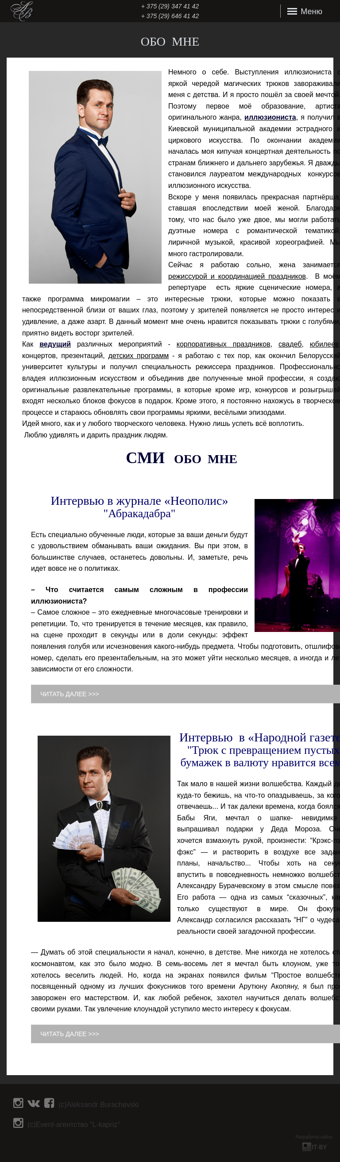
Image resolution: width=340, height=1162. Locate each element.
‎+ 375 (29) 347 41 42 (170, 6)
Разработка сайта (314, 1137)
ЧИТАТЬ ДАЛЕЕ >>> (69, 694)
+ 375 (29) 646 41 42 (170, 15)
